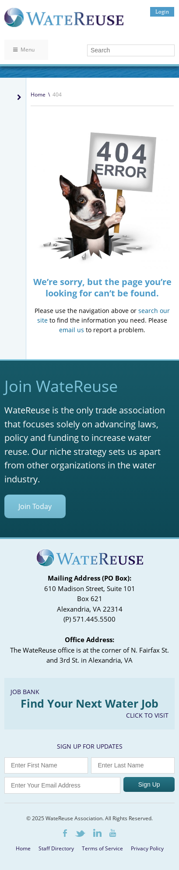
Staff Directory (56, 848)
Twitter (80, 833)
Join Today (35, 506)
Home (38, 94)
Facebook (65, 833)
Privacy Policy (147, 848)
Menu (24, 49)
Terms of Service (102, 848)
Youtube (112, 833)
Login (162, 11)
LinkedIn (97, 833)
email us (71, 330)
